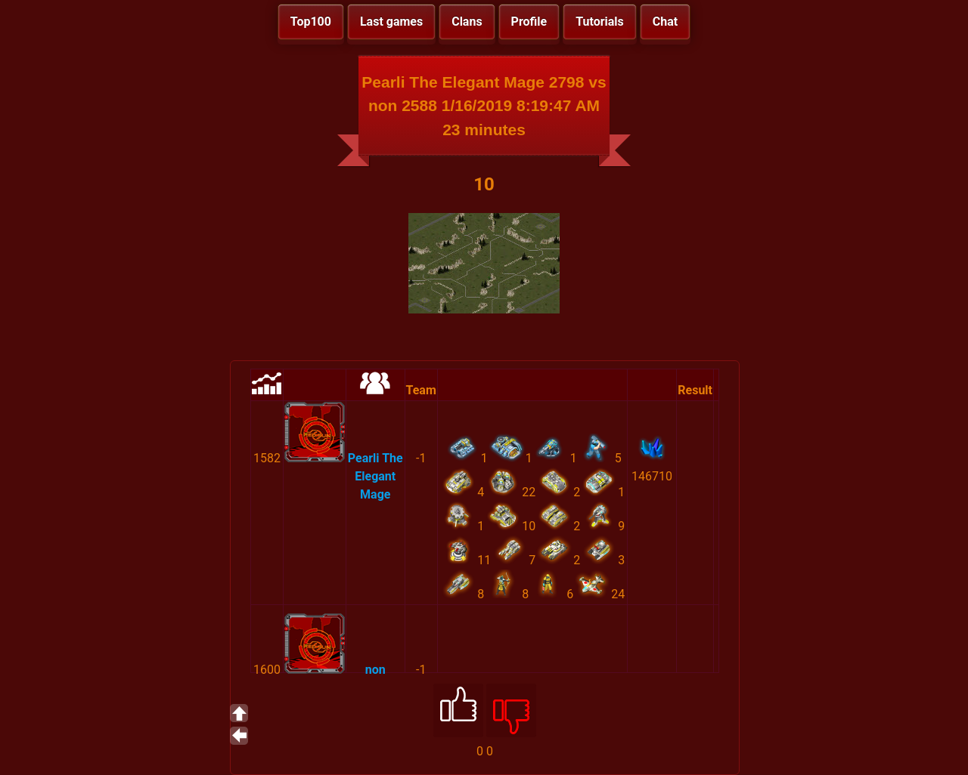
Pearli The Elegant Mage (375, 476)
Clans (466, 21)
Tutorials (600, 21)
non (375, 669)
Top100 (310, 21)
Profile (529, 21)
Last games (391, 21)
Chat (665, 21)
